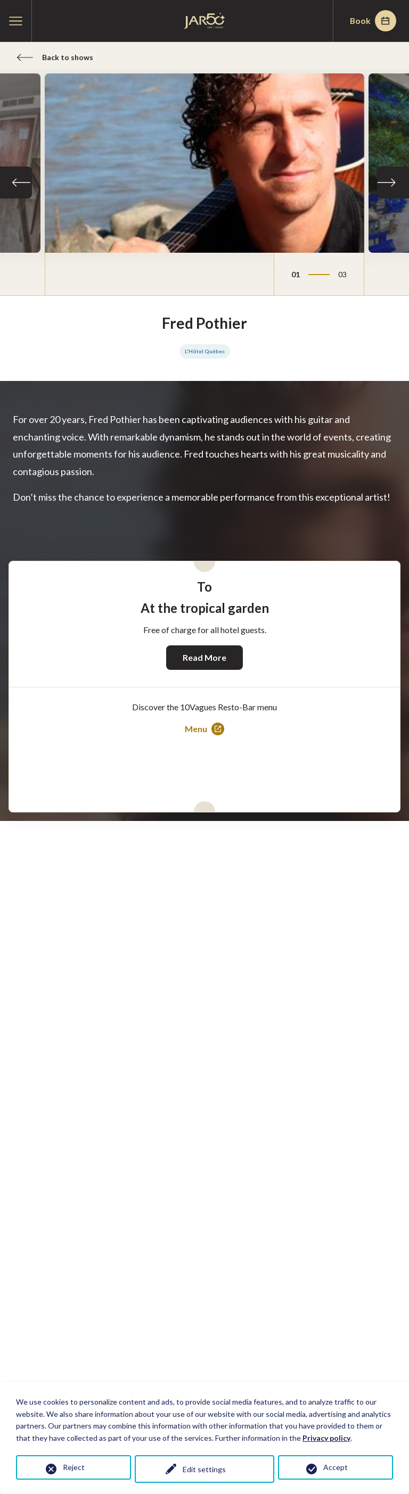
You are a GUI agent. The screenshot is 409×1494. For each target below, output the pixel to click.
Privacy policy (326, 1437)
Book (372, 20)
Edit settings (204, 1469)
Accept (335, 1467)
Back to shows (55, 57)
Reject (74, 1467)
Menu (204, 729)
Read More (204, 657)
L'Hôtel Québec (205, 351)
